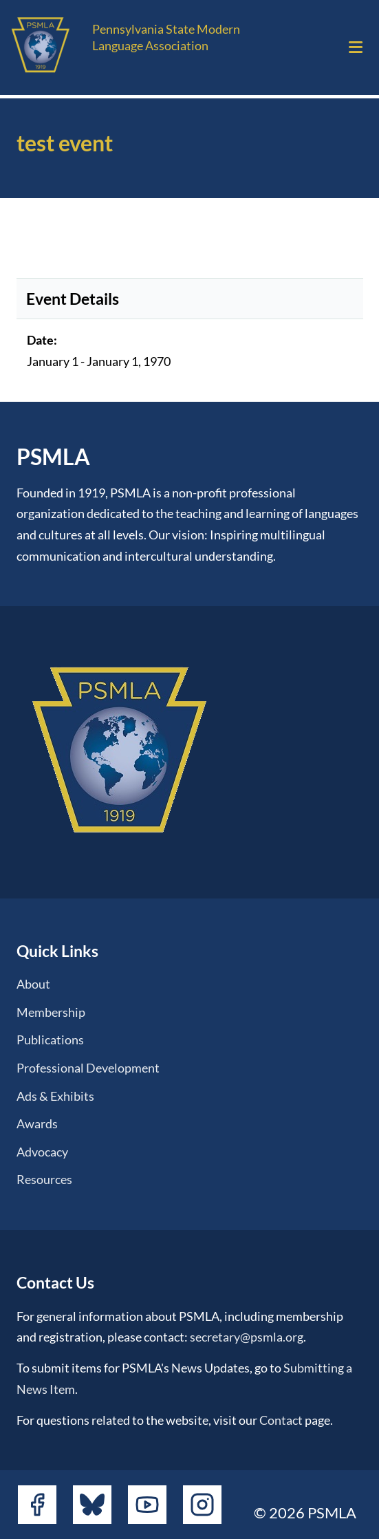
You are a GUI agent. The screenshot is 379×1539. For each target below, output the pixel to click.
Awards (37, 1123)
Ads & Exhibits (55, 1096)
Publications (50, 1039)
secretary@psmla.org (246, 1336)
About (33, 983)
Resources (44, 1179)
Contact (281, 1420)
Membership (51, 1012)
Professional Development (88, 1067)
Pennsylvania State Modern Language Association (166, 37)
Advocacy (42, 1151)
